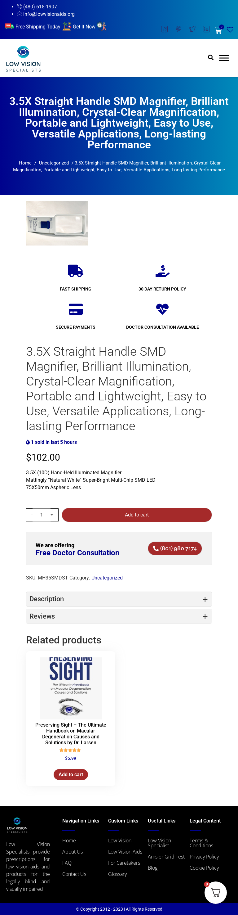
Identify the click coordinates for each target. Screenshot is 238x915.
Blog (152, 867)
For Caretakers (124, 862)
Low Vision (119, 840)
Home (25, 163)
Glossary (117, 874)
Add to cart (137, 515)
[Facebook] (164, 30)
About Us (72, 851)
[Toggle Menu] (224, 58)
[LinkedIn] (206, 30)
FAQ (67, 862)
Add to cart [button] (71, 775)
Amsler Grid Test (166, 856)
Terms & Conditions (201, 843)
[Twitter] (192, 30)
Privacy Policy (204, 856)
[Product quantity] (42, 514)
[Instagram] (178, 30)
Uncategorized (54, 163)
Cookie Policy (204, 867)
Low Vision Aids (125, 851)
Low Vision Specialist (159, 843)
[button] (211, 57)
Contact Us (74, 874)
